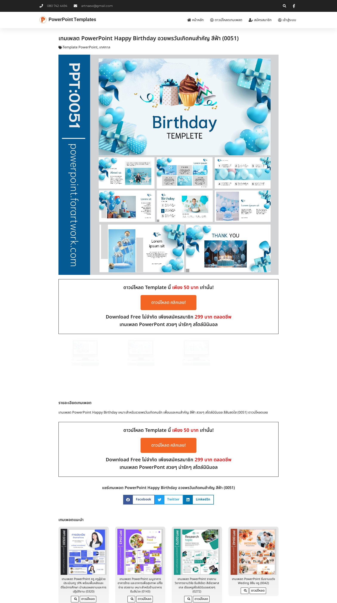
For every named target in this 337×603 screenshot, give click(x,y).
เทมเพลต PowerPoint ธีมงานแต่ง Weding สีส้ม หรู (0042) (253, 569)
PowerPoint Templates (72, 19)
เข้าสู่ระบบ (287, 20)
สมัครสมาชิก (260, 20)
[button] (284, 6)
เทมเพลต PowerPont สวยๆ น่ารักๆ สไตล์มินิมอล (168, 324)
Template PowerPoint (80, 47)
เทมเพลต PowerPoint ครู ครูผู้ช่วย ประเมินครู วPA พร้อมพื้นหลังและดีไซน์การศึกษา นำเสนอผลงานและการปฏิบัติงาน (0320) (83, 573)
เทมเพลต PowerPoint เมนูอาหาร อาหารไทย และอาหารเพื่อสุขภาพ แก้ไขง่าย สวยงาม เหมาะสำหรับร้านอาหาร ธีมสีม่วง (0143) (140, 573)
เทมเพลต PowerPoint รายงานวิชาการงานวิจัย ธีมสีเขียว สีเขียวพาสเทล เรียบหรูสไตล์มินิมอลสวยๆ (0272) (197, 573)
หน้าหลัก (195, 20)
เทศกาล (104, 47)
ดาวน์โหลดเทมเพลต (226, 20)
